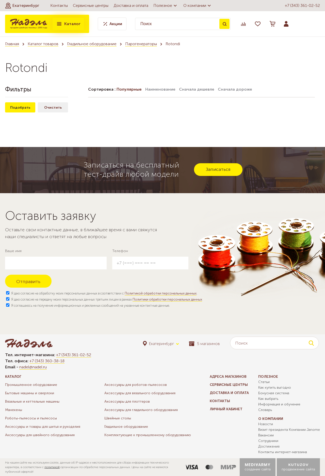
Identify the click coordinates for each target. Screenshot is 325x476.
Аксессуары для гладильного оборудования (141, 410)
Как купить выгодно (274, 387)
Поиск (224, 24)
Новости (265, 424)
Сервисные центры (90, 5)
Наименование (160, 89)
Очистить (53, 107)
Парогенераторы (141, 43)
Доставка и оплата (130, 5)
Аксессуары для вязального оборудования (139, 393)
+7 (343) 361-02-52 (302, 5)
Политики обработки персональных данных (167, 299)
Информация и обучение (279, 404)
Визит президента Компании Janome (289, 430)
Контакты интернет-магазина (282, 452)
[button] (22, 6)
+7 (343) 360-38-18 (46, 360)
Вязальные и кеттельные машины (32, 401)
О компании (197, 6)
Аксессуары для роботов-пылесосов (135, 385)
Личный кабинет (226, 409)
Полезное (165, 6)
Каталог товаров (43, 43)
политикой (52, 467)
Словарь (265, 410)
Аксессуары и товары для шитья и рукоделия (42, 426)
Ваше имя (13, 251)
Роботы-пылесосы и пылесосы (31, 418)
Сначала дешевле (196, 89)
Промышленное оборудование (31, 385)
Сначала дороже (235, 89)
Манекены (13, 410)
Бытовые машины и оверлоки (29, 393)
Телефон (120, 251)
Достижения (269, 446)
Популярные (129, 89)
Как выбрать (268, 399)
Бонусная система (273, 393)
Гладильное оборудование (92, 43)
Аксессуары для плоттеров (127, 401)
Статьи (264, 382)
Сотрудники (268, 441)
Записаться (218, 169)
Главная (12, 43)
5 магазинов (204, 343)
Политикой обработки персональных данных (161, 293)
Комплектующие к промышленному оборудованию (147, 435)
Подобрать (20, 107)
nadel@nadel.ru (33, 367)
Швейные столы (117, 418)
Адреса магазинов (228, 376)
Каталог (68, 24)
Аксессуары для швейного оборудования (40, 435)
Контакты (59, 5)
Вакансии (266, 435)
